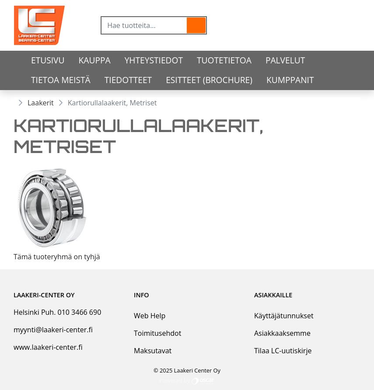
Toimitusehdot (157, 333)
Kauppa (95, 60)
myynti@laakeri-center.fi (53, 329)
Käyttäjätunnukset (284, 315)
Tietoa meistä (61, 80)
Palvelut (285, 60)
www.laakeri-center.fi (48, 347)
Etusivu (48, 60)
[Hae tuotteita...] (144, 25)
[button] (196, 25)
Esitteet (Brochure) (209, 80)
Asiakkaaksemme (282, 333)
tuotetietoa (224, 60)
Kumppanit (290, 80)
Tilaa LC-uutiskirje (282, 350)
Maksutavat (152, 350)
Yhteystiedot (154, 60)
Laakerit (41, 103)
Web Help (149, 315)
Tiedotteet (128, 80)
